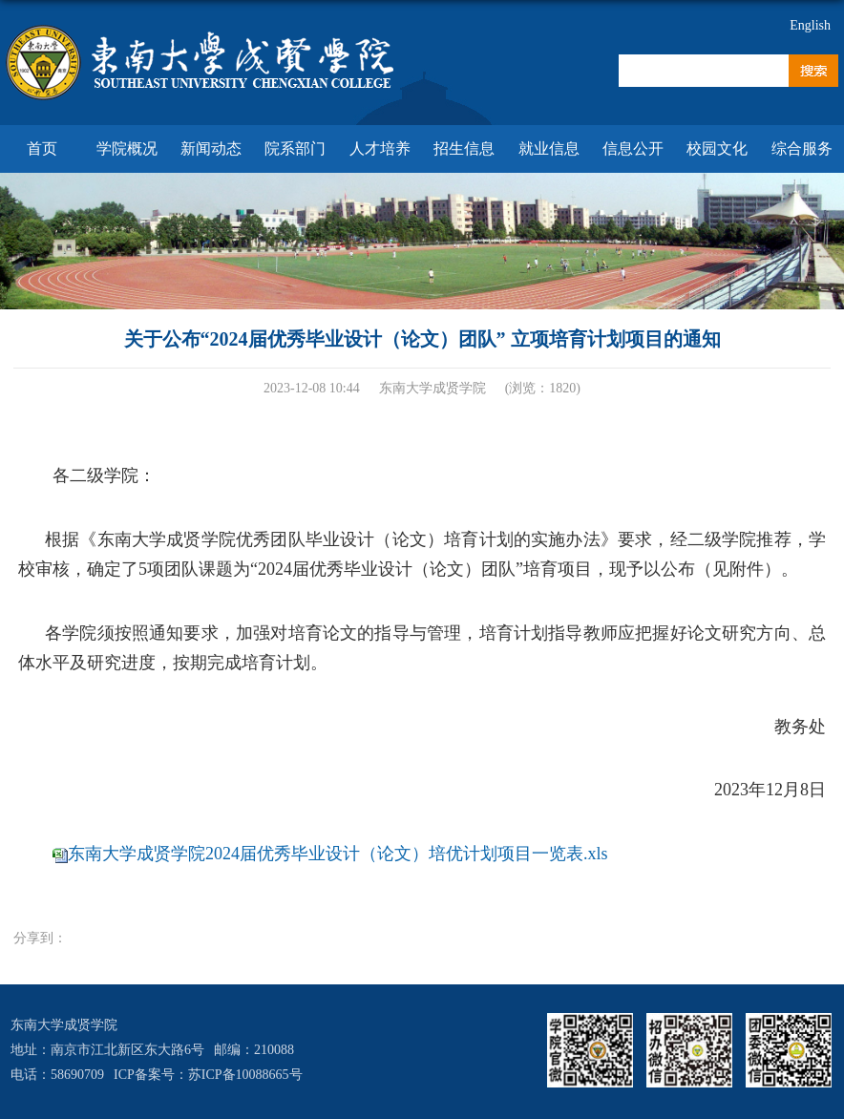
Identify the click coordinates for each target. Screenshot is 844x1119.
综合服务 (802, 148)
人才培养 (380, 148)
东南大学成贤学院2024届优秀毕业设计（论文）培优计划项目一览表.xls (338, 853)
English (810, 25)
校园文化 (717, 148)
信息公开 (633, 148)
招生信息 (464, 148)
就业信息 (549, 148)
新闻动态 (211, 148)
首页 (42, 148)
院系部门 (295, 148)
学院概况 (127, 148)
